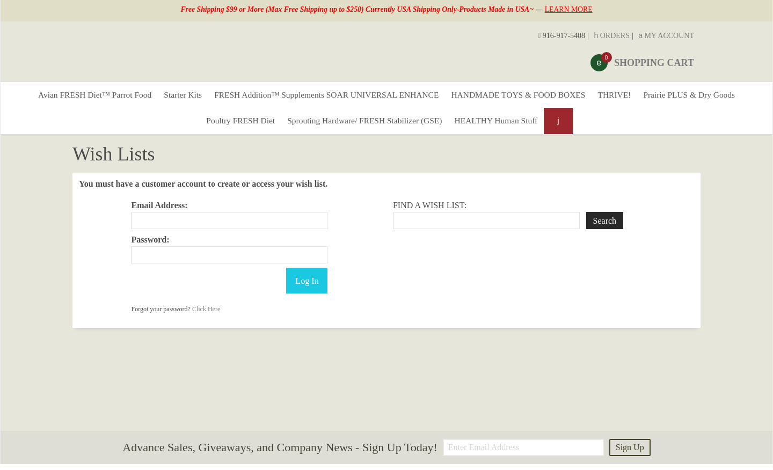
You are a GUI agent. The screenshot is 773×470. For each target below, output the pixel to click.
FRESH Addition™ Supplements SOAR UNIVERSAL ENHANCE (323, 96)
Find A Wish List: (429, 211)
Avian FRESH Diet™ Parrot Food (80, 96)
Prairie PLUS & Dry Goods (704, 96)
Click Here (206, 315)
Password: (150, 245)
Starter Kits (173, 96)
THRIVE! (625, 96)
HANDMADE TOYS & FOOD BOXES (523, 96)
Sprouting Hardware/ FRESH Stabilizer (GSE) (364, 125)
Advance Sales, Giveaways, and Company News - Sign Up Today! (279, 453)
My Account (666, 36)
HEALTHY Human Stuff (502, 125)
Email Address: (159, 211)
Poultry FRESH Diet (234, 125)
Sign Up (630, 453)
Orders (612, 36)
